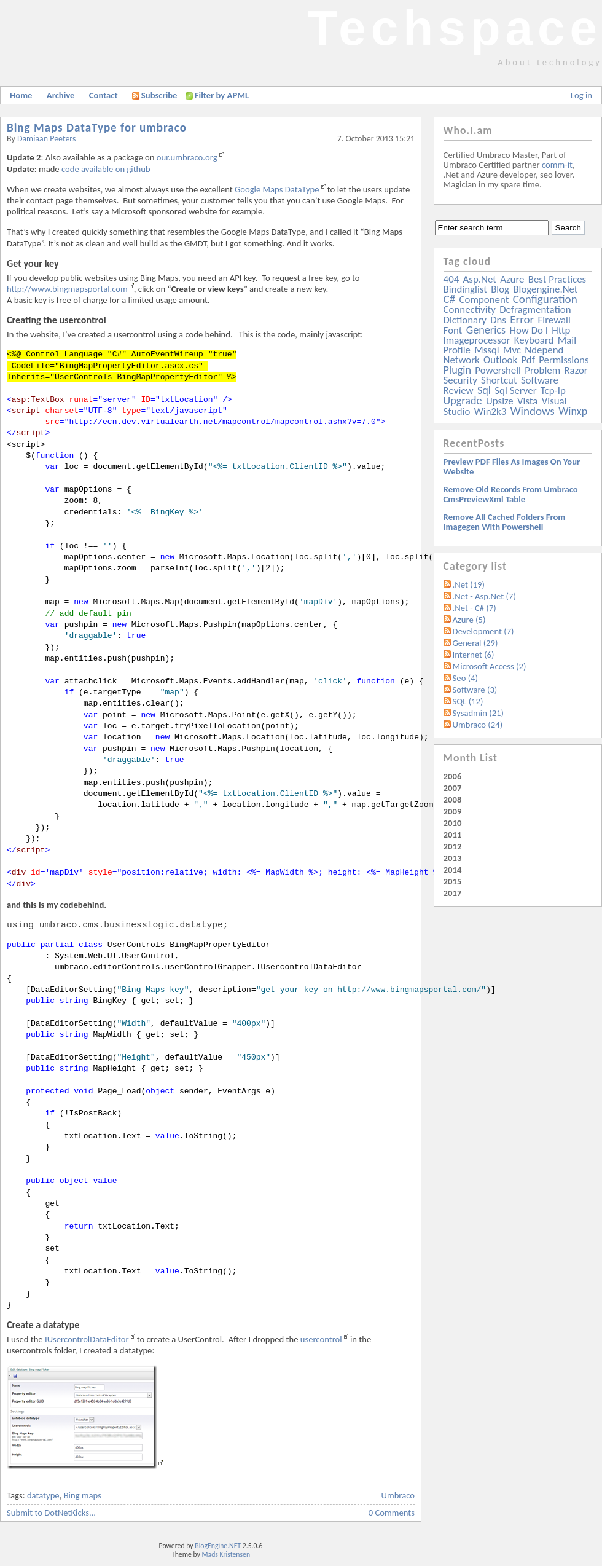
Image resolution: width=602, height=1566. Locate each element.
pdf (527, 359)
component (484, 299)
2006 (453, 776)
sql (484, 390)
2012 (453, 846)
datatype (43, 1495)
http (561, 330)
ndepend (544, 350)
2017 (453, 893)
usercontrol (321, 1339)
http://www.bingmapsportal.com (67, 288)
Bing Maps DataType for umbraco (97, 127)
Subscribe (155, 95)
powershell (498, 370)
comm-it (557, 164)
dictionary (465, 319)
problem (542, 370)
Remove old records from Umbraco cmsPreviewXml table (511, 494)
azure (512, 279)
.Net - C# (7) (474, 607)
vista (527, 401)
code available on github (105, 169)
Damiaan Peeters (46, 138)
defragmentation (535, 309)
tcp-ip (553, 390)
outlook (500, 359)
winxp (572, 411)
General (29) (475, 642)
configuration (545, 299)
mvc (512, 350)
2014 (453, 870)
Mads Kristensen (226, 1554)
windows (532, 411)
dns (498, 319)
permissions (563, 359)
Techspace (454, 28)
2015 (453, 881)
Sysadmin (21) (478, 712)
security (460, 380)
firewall (554, 319)
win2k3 (490, 411)
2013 (453, 858)
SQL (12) (468, 701)
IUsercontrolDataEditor (87, 1339)
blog (500, 289)
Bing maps (82, 1495)
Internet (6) (474, 654)
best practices (557, 279)
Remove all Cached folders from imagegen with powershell (505, 521)
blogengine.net (545, 289)
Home (21, 95)
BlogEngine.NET (218, 1545)
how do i (528, 330)
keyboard (534, 340)
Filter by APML (222, 95)
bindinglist (465, 289)
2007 (453, 788)
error (522, 319)
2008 (453, 800)
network (462, 359)
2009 (453, 811)
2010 (453, 823)
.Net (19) (469, 584)
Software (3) (475, 689)
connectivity (470, 309)
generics (486, 330)
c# (450, 299)
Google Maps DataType (277, 189)
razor (575, 370)
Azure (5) (469, 619)
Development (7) (483, 631)
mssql (486, 350)
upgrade (463, 400)
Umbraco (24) (478, 724)
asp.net (479, 279)
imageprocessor (477, 340)
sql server (515, 390)
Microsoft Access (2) (489, 666)
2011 (453, 835)
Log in (581, 95)
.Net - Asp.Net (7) (484, 596)
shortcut (499, 380)
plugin (457, 370)
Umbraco (398, 1495)
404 (451, 279)
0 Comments (392, 1512)
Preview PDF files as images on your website (512, 466)
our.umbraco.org (187, 157)
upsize (500, 401)
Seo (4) (465, 677)
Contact (103, 95)
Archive (61, 95)
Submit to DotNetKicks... (51, 1512)
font (453, 330)
